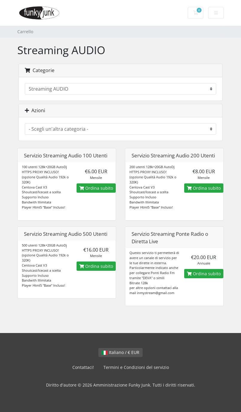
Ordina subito (96, 188)
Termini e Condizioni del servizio (136, 367)
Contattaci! (83, 367)
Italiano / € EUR (120, 352)
